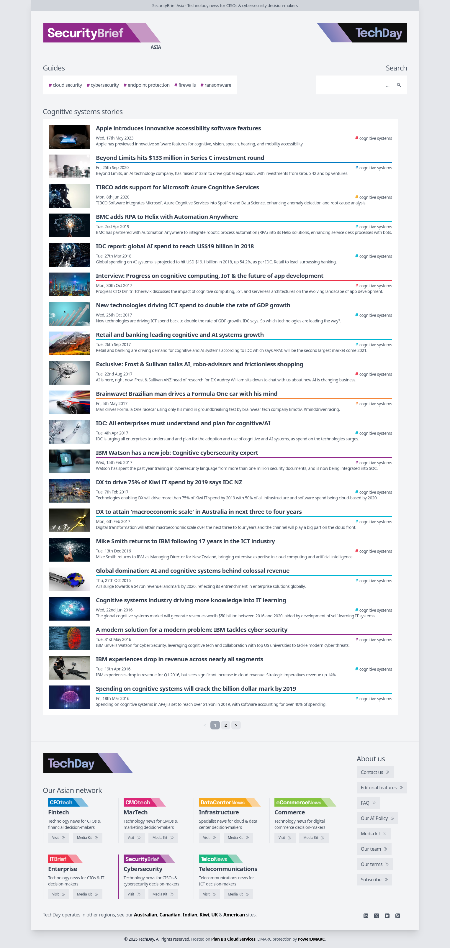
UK (214, 914)
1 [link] (215, 725)
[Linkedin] (366, 915)
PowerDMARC (311, 939)
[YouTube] (387, 915)
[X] (376, 915)
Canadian (170, 914)
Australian (145, 914)
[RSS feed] (397, 915)
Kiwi (204, 914)
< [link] (204, 725)
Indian (190, 914)
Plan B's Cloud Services (233, 939)
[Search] (355, 85)
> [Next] (236, 725)
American (234, 914)
